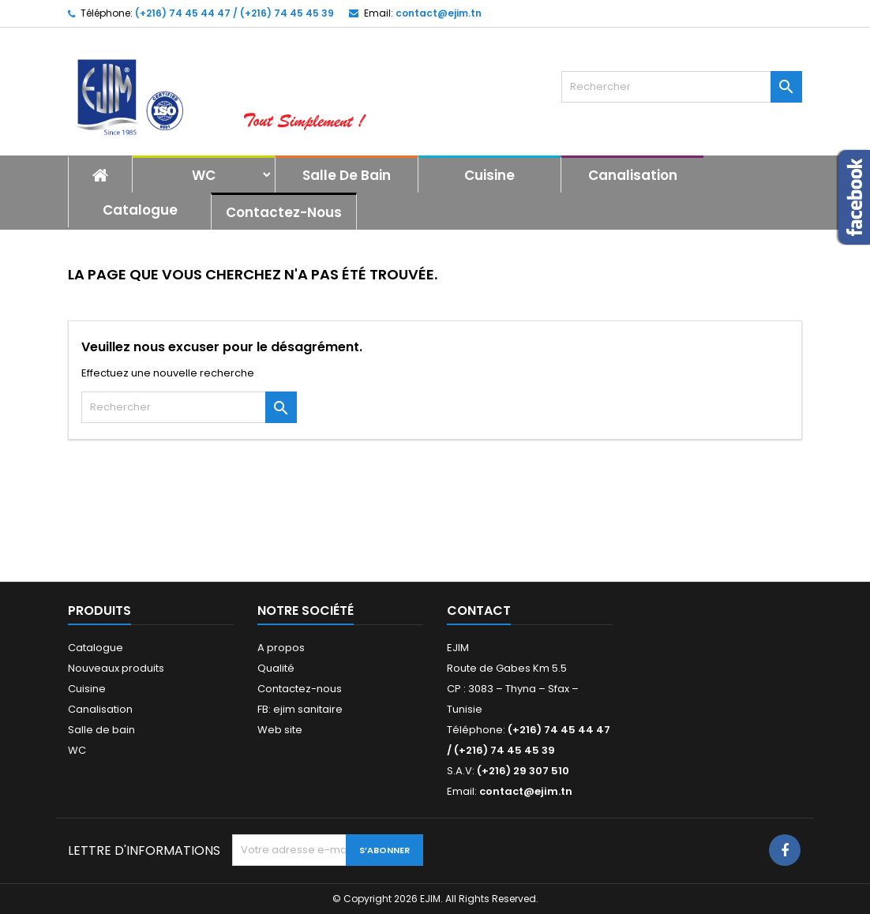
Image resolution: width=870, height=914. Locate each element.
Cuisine (489, 175)
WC (204, 175)
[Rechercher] (681, 87)
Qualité (275, 668)
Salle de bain (346, 175)
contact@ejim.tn (439, 13)
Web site (279, 729)
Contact (479, 610)
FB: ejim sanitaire (300, 709)
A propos (281, 647)
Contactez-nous (284, 212)
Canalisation (632, 175)
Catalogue (140, 209)
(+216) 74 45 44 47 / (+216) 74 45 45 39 (234, 13)
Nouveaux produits (116, 668)
